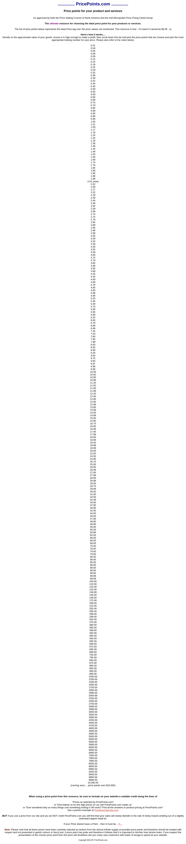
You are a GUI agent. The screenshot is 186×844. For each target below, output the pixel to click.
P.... (120, 824)
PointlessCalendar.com (106, 810)
